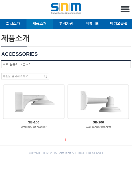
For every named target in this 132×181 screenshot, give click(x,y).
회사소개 (13, 23)
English (7, 10)
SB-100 (33, 122)
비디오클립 (119, 23)
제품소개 (39, 23)
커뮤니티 (93, 23)
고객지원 (66, 23)
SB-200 (98, 122)
